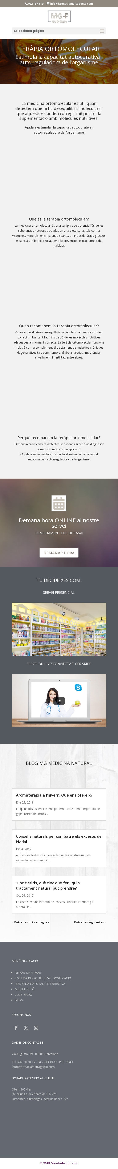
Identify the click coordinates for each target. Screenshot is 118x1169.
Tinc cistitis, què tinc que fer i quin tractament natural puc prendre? (48, 885)
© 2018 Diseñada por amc (59, 1163)
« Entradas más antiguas (30, 922)
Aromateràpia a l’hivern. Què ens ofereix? (54, 795)
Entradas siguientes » (90, 922)
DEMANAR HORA (59, 552)
